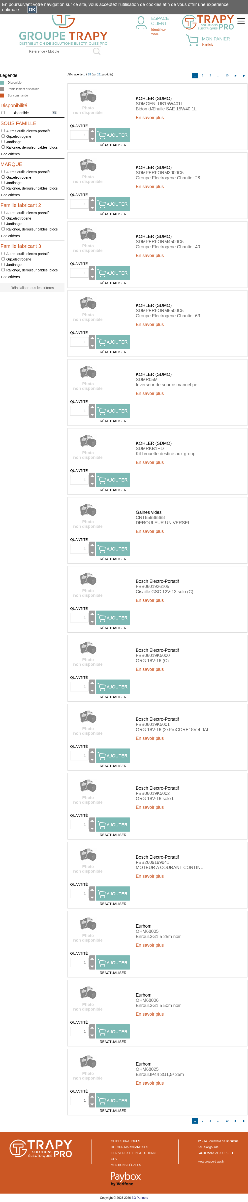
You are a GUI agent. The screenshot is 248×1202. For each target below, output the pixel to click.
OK (32, 9)
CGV (114, 1159)
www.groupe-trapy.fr (211, 1161)
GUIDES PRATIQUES (125, 1141)
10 (226, 75)
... (218, 75)
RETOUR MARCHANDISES (129, 1147)
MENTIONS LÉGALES (126, 1165)
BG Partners (140, 1198)
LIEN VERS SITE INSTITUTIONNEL (135, 1153)
